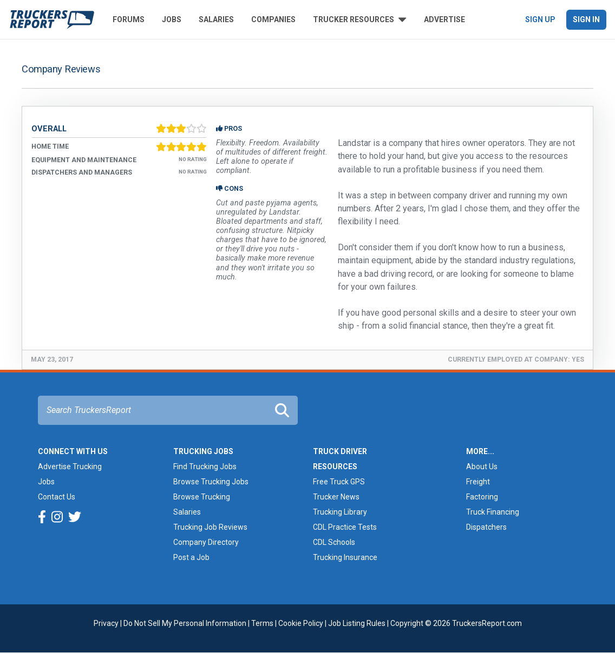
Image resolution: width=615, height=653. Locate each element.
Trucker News (336, 496)
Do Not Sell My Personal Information (184, 623)
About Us (482, 466)
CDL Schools (334, 542)
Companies (273, 19)
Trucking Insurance (345, 557)
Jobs (171, 19)
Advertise (444, 19)
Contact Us (56, 496)
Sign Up (540, 19)
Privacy (106, 623)
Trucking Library (340, 512)
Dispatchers (486, 527)
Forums (129, 19)
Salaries (216, 19)
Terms (262, 623)
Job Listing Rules (356, 623)
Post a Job (191, 557)
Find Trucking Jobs (205, 466)
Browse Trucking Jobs (210, 481)
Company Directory (206, 542)
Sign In (586, 19)
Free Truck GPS (339, 481)
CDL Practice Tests (345, 527)
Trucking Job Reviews (210, 527)
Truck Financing (492, 512)
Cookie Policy (300, 623)
